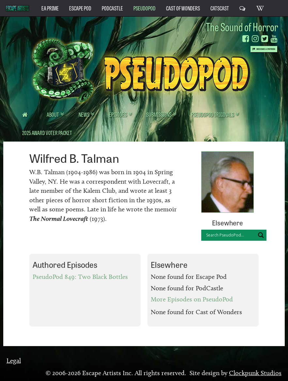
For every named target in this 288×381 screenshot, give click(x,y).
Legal (14, 360)
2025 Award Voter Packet (47, 132)
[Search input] (230, 235)
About (53, 114)
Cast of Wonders (183, 8)
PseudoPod (144, 8)
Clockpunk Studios (255, 373)
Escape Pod (80, 8)
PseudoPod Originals (213, 114)
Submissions (159, 114)
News (84, 114)
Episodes (118, 114)
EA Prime (50, 8)
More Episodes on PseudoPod (192, 299)
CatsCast (219, 8)
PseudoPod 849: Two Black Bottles (80, 277)
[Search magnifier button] (260, 235)
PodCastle (112, 8)
